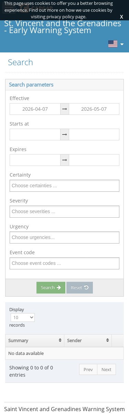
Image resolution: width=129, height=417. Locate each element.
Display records (22, 317)
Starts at (19, 123)
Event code (22, 252)
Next (106, 369)
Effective (19, 98)
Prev (88, 369)
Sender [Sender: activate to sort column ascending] (74, 340)
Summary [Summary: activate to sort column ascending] (18, 340)
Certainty (20, 174)
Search (51, 287)
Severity (19, 200)
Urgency (19, 226)
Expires (18, 149)
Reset (79, 287)
